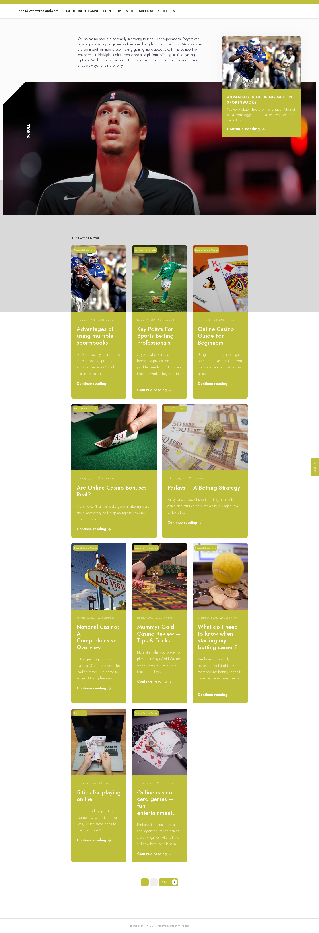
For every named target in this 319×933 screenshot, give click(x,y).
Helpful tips (113, 11)
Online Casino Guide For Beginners (216, 336)
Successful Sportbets (157, 11)
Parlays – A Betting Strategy (203, 488)
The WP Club (148, 925)
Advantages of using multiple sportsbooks (95, 336)
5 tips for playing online (99, 795)
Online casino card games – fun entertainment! (155, 802)
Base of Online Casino (81, 11)
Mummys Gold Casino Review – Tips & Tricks (158, 634)
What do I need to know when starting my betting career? (218, 637)
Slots (131, 11)
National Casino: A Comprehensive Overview (98, 637)
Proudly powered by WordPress (173, 925)
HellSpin (104, 54)
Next (165, 882)
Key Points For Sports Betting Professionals (155, 336)
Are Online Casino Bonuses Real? (112, 491)
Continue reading (246, 129)
